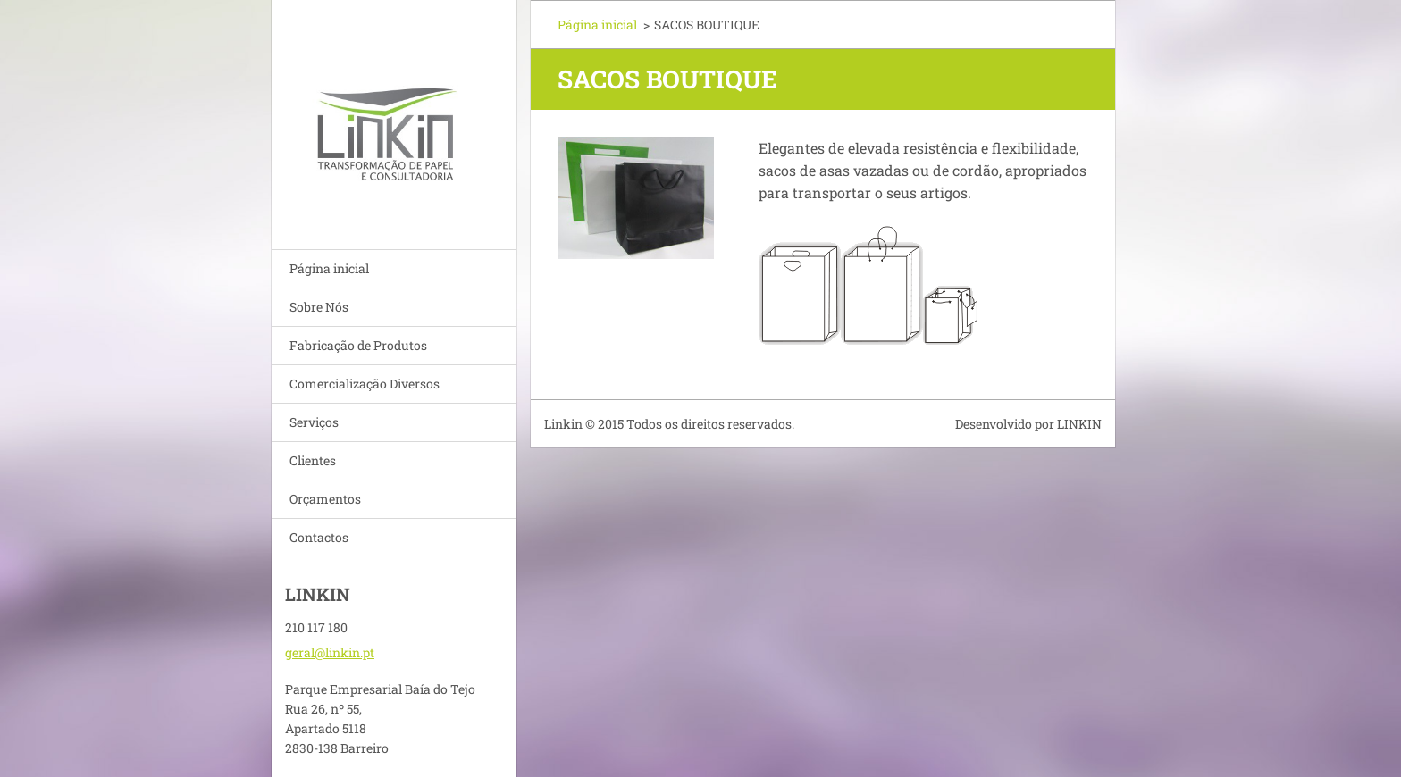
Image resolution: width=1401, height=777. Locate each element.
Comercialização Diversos (364, 383)
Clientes (312, 460)
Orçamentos (325, 498)
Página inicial (329, 268)
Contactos (318, 537)
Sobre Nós (318, 306)
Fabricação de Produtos (358, 345)
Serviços (314, 422)
